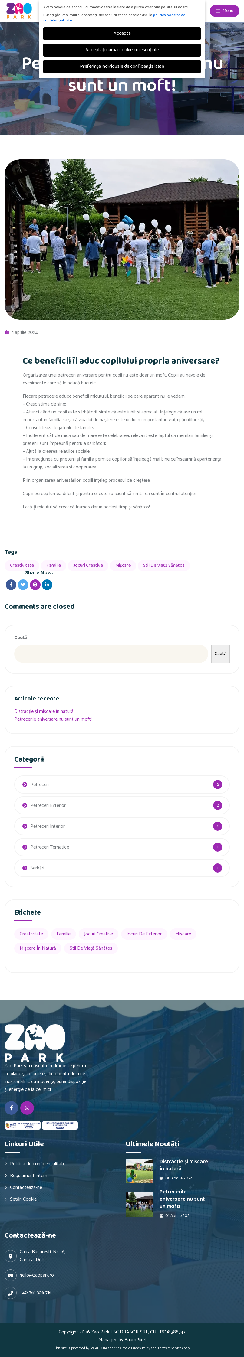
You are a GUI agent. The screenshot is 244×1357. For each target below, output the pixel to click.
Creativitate (22, 565)
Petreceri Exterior (48, 805)
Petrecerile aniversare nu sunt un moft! (53, 719)
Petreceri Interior (47, 826)
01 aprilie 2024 (176, 1215)
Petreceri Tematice (49, 847)
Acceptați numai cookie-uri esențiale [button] (122, 50)
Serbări (37, 868)
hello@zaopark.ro (37, 1275)
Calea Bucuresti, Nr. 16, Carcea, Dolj (42, 1256)
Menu (224, 11)
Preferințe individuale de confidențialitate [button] (122, 66)
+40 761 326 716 (36, 1293)
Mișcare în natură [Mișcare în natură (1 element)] (38, 948)
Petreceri (39, 785)
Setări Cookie (23, 1199)
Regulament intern (28, 1175)
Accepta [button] (122, 33)
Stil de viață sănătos (164, 565)
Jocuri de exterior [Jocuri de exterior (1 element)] (144, 934)
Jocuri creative (88, 565)
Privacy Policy (140, 1348)
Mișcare (123, 565)
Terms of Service (169, 1348)
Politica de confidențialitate (37, 1163)
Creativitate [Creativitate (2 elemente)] (31, 934)
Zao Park (100, 1332)
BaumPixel (135, 1340)
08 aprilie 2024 (176, 1178)
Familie (53, 565)
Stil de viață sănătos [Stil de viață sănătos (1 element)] (91, 948)
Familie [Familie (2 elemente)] (64, 934)
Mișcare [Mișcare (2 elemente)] (183, 934)
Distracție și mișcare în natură (44, 711)
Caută (21, 637)
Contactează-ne (26, 1187)
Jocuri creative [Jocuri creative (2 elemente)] (98, 934)
